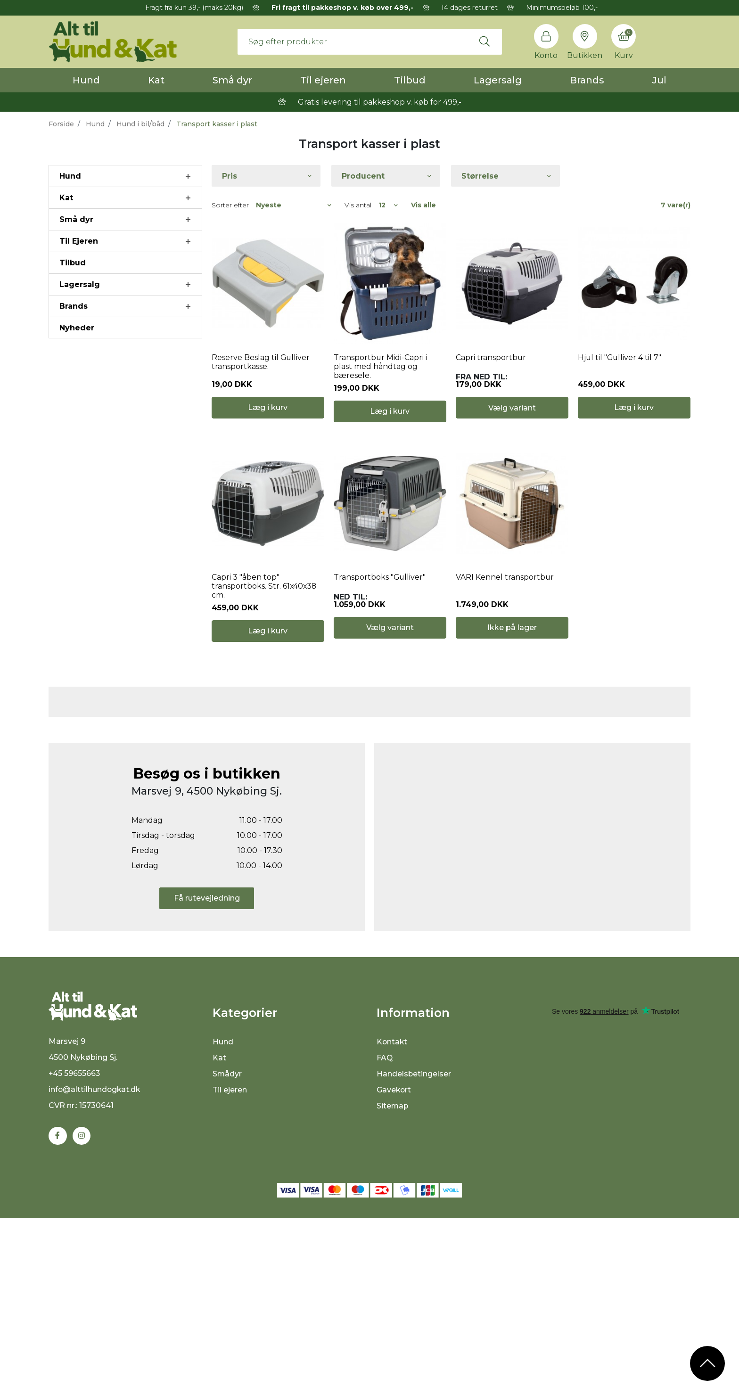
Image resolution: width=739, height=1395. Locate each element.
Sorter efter (230, 205)
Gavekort (394, 1265)
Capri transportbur (491, 360)
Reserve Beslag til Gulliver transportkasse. (261, 365)
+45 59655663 (75, 1249)
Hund (86, 80)
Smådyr (227, 1249)
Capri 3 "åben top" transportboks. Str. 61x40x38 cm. (265, 593)
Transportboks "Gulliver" (380, 584)
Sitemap (393, 1281)
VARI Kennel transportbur (505, 584)
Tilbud (410, 80)
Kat (156, 80)
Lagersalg (498, 80)
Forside (61, 124)
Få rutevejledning (207, 1073)
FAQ (385, 1233)
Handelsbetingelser (414, 1249)
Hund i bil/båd (140, 124)
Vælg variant (512, 414)
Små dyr (232, 80)
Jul (659, 80)
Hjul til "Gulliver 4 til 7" (620, 360)
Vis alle (423, 205)
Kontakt (392, 1217)
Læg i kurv (267, 414)
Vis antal (358, 205)
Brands (587, 80)
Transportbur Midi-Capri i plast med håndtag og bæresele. (380, 369)
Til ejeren (323, 80)
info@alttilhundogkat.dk (95, 1265)
